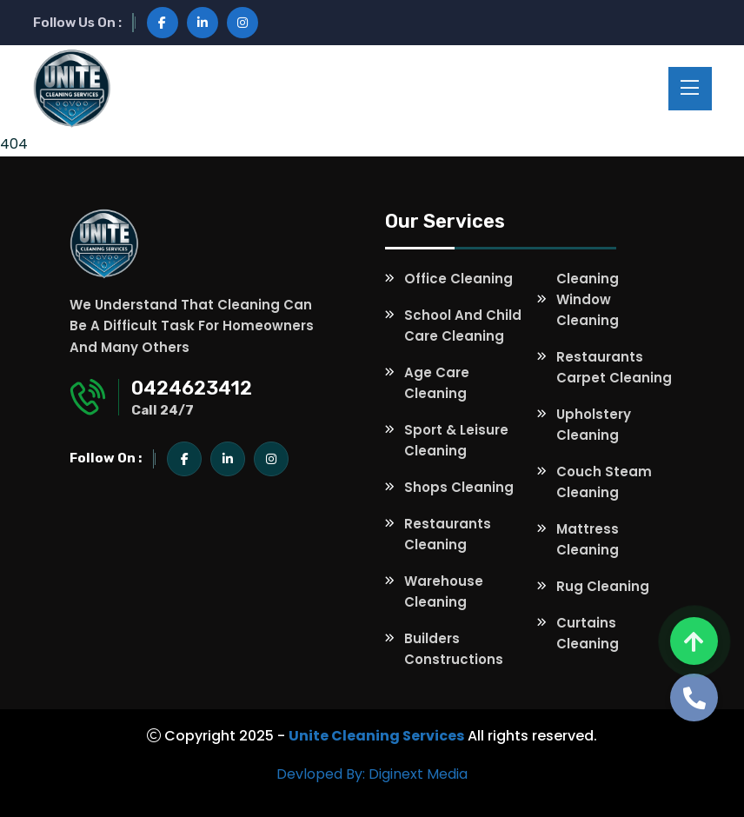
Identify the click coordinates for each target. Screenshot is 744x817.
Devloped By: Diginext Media (372, 774)
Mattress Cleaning (587, 539)
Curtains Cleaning (587, 633)
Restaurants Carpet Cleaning (614, 367)
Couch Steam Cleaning (604, 481)
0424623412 (191, 388)
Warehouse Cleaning (443, 591)
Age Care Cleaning (436, 382)
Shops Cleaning (459, 487)
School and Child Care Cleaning (462, 325)
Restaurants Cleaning (447, 534)
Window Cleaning (587, 309)
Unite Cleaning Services (376, 736)
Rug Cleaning (602, 586)
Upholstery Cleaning (593, 424)
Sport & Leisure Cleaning (456, 440)
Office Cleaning (458, 278)
